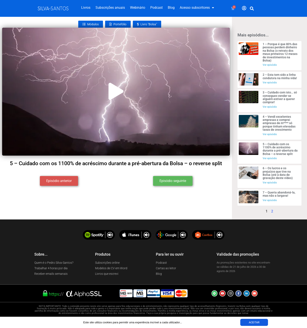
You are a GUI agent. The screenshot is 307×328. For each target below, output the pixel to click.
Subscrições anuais (110, 8)
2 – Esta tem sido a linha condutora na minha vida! (280, 76)
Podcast (156, 8)
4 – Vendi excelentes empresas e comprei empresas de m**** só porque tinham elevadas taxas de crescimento (279, 123)
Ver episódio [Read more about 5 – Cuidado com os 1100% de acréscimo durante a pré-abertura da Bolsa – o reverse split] (270, 158)
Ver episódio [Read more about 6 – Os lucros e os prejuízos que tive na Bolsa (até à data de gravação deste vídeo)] (270, 182)
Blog (171, 8)
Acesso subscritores (197, 7)
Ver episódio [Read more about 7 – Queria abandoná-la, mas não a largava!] (270, 200)
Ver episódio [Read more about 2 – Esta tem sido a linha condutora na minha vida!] (270, 82)
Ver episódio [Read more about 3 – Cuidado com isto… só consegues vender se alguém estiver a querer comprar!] (270, 106)
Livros (85, 8)
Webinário (137, 8)
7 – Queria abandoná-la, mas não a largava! (279, 194)
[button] (252, 8)
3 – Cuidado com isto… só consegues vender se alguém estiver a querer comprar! (280, 97)
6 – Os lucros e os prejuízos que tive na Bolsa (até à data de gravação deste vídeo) (278, 173)
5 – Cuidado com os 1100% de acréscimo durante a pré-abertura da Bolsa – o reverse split (280, 149)
